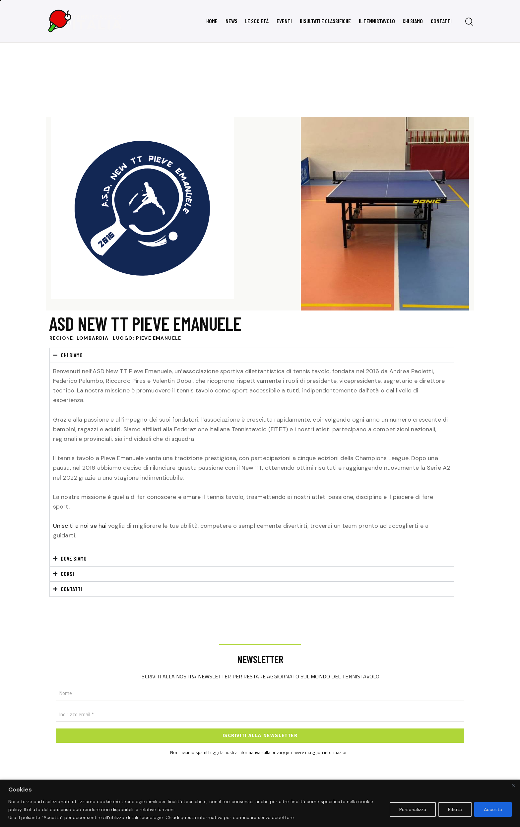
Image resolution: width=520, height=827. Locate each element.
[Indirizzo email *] (260, 714)
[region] (260, 803)
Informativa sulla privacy (261, 752)
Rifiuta (455, 809)
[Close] (513, 785)
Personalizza (412, 809)
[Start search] (469, 22)
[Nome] (260, 693)
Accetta (493, 809)
